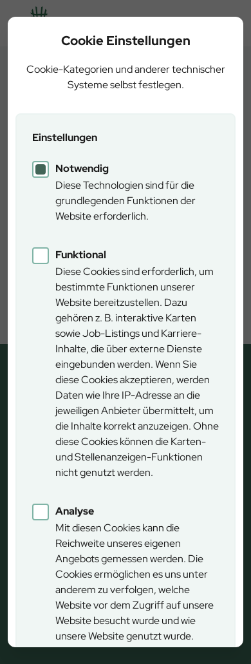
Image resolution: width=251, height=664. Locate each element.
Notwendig (82, 168)
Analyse (74, 511)
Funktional (80, 254)
